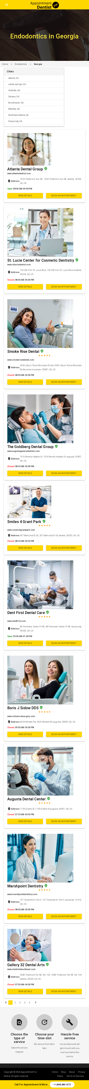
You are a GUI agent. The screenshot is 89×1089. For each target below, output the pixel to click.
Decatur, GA (13, 96)
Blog (63, 1072)
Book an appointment (64, 195)
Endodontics (21, 64)
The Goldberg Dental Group (31, 447)
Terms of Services (75, 1076)
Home (5, 64)
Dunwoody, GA (15, 121)
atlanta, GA (13, 78)
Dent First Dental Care (26, 613)
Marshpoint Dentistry (25, 886)
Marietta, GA (14, 109)
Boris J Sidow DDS (23, 708)
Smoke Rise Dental (23, 351)
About (72, 1072)
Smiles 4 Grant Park (24, 522)
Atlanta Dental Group (25, 169)
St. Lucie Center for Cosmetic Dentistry (41, 260)
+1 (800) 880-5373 (62, 1084)
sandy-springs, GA (17, 84)
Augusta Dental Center (27, 799)
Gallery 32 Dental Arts (26, 965)
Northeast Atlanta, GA (18, 115)
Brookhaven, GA (16, 103)
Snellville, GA (14, 90)
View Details (25, 195)
